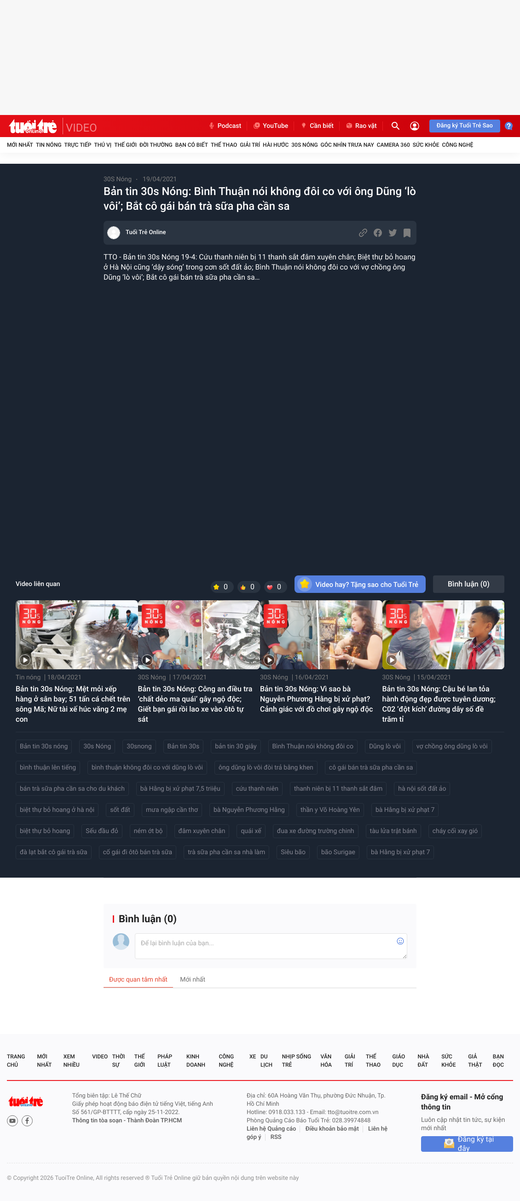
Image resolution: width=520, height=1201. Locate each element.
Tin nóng (49, 145)
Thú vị (102, 145)
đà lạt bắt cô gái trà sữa (53, 852)
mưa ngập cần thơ (172, 810)
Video (100, 1056)
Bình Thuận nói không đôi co (312, 746)
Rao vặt (361, 126)
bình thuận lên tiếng (48, 767)
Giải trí (250, 145)
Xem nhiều (72, 1060)
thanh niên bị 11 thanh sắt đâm (338, 789)
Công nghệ (457, 145)
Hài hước (276, 145)
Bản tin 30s (184, 746)
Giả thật (475, 1060)
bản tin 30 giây (235, 746)
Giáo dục (399, 1060)
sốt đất (120, 810)
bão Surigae (338, 852)
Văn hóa (326, 1060)
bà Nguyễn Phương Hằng (249, 810)
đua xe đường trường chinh (315, 831)
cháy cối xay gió (455, 831)
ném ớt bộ (148, 831)
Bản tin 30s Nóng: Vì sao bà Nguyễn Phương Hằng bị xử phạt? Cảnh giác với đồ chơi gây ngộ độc (316, 698)
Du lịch (266, 1060)
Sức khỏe (426, 145)
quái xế (251, 831)
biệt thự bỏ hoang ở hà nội (57, 810)
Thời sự (118, 1060)
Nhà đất (423, 1060)
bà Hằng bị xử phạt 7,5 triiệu (180, 789)
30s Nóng (97, 746)
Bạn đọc (498, 1060)
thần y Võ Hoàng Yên (330, 810)
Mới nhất (20, 145)
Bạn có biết (191, 145)
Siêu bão (293, 852)
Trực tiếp (78, 145)
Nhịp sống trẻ (296, 1060)
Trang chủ (16, 1060)
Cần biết (317, 126)
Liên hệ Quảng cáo (271, 1129)
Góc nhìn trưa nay (347, 145)
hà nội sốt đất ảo (422, 789)
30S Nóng (304, 145)
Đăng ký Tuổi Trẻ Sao (465, 125)
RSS (276, 1137)
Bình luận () (469, 584)
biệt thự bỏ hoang (45, 831)
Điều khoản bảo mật (332, 1129)
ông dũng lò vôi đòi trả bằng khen (266, 767)
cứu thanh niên (257, 789)
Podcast (225, 126)
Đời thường (156, 145)
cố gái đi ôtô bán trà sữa (137, 852)
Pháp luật (164, 1060)
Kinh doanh (195, 1060)
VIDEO (81, 127)
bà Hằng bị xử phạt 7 (405, 810)
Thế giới (125, 145)
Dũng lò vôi (385, 746)
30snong (139, 746)
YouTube (270, 126)
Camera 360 (393, 145)
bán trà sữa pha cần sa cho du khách (72, 789)
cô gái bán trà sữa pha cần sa (371, 767)
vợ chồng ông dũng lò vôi (452, 746)
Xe (252, 1056)
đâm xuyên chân (202, 831)
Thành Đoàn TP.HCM (154, 1120)
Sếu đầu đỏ (102, 831)
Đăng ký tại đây (476, 1144)
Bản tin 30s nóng (44, 746)
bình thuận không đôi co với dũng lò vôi (147, 767)
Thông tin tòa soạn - (99, 1120)
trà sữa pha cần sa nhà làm (226, 852)
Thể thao (224, 145)
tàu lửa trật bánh (393, 831)
